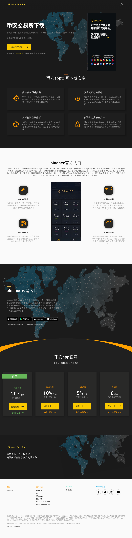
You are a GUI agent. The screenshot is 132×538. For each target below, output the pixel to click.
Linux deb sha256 (43, 505)
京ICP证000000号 (13, 527)
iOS (37, 493)
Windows (39, 496)
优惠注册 (16, 406)
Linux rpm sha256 (43, 502)
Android (39, 491)
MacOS (39, 499)
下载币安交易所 (18, 47)
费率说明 (10, 491)
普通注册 (115, 406)
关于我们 (69, 490)
